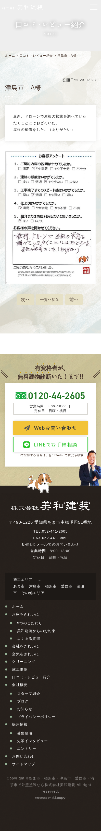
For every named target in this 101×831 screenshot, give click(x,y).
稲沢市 (51, 586)
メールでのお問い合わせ (57, 544)
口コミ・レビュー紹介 (36, 55)
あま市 (19, 586)
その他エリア (33, 593)
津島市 (35, 586)
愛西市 (66, 586)
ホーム (10, 55)
